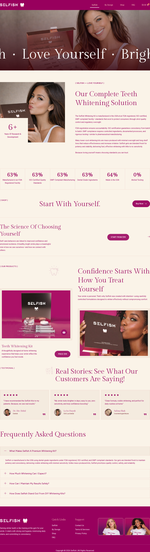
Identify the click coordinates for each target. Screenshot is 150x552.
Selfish (94, 5)
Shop (122, 5)
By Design (109, 5)
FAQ (133, 5)
